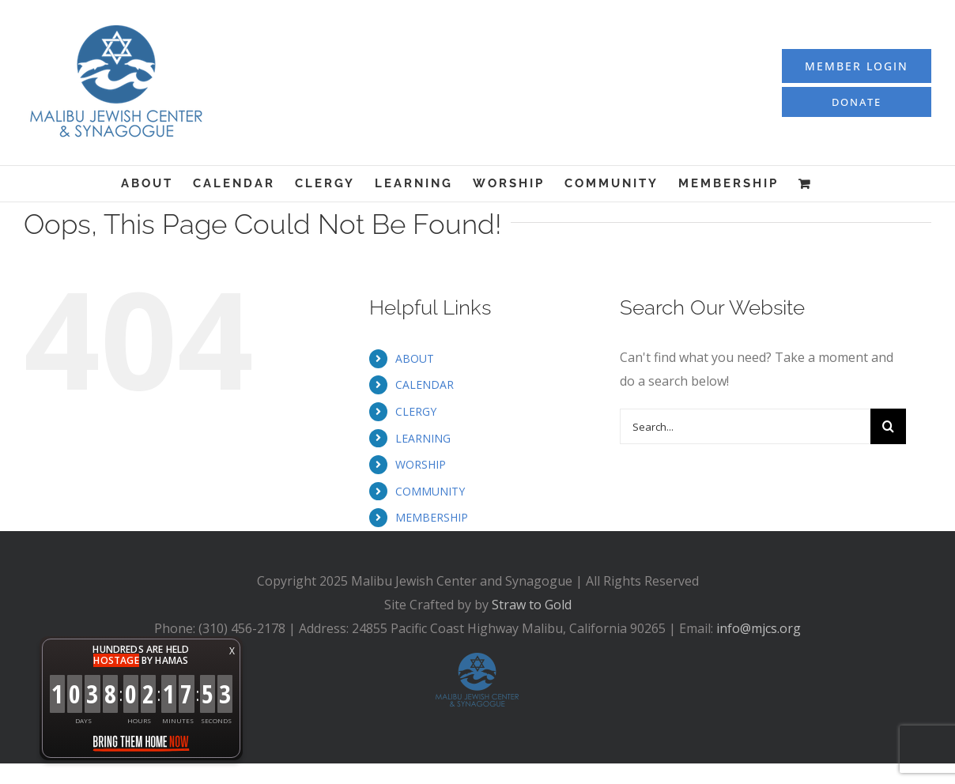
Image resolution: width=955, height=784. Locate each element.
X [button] (232, 651)
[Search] (888, 426)
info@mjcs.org (758, 628)
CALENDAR (424, 384)
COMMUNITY (430, 491)
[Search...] (745, 426)
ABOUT (414, 358)
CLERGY (415, 411)
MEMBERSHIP (431, 517)
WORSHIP (420, 464)
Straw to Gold (532, 604)
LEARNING (423, 438)
